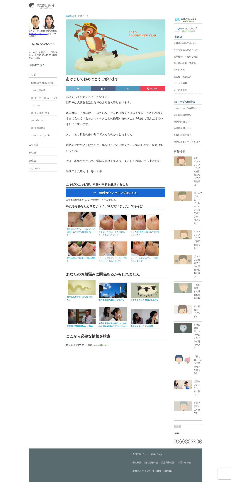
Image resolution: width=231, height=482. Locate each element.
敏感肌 (32, 160)
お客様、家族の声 (182, 76)
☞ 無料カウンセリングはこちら (115, 192)
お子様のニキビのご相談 (186, 56)
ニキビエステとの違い (41, 135)
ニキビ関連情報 (38, 128)
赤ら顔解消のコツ (182, 115)
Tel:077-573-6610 (43, 44)
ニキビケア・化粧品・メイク (44, 98)
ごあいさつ (179, 70)
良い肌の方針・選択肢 (185, 63)
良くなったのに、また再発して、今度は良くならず (113, 232)
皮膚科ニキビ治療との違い (43, 83)
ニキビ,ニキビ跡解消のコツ (187, 108)
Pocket (152, 88)
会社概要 (137, 462)
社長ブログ (156, 454)
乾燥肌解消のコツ (182, 121)
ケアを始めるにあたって (186, 50)
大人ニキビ (36, 105)
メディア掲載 (180, 83)
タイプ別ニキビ (38, 120)
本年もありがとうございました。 (81, 297)
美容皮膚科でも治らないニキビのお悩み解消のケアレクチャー (113, 323)
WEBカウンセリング (38, 33)
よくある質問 (180, 90)
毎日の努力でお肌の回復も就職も (81, 258)
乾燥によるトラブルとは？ (187, 141)
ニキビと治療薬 (38, 90)
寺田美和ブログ (140, 454)
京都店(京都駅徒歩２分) (185, 43)
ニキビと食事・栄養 (40, 113)
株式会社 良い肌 (143, 471)
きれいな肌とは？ (182, 135)
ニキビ (32, 74)
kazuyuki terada (101, 345)
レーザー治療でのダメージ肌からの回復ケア (145, 258)
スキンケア (35, 168)
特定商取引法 (167, 462)
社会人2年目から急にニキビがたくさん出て (145, 232)
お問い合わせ (184, 462)
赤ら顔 (32, 152)
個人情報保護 (151, 462)
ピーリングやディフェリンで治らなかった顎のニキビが (113, 258)
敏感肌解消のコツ (182, 128)
